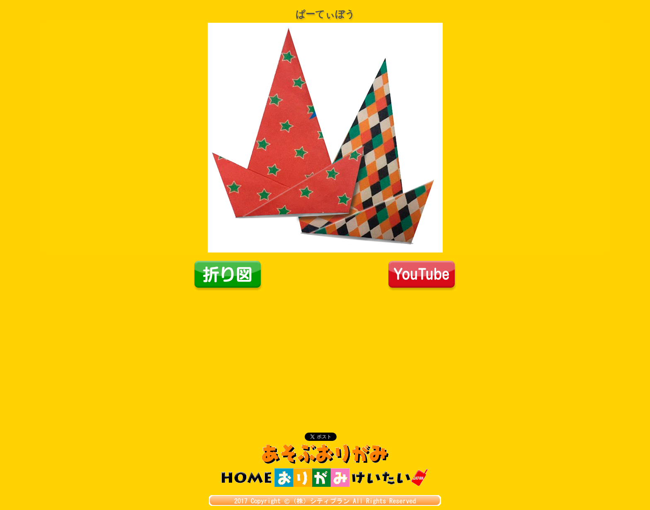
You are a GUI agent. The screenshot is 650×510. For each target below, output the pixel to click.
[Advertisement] (325, 353)
